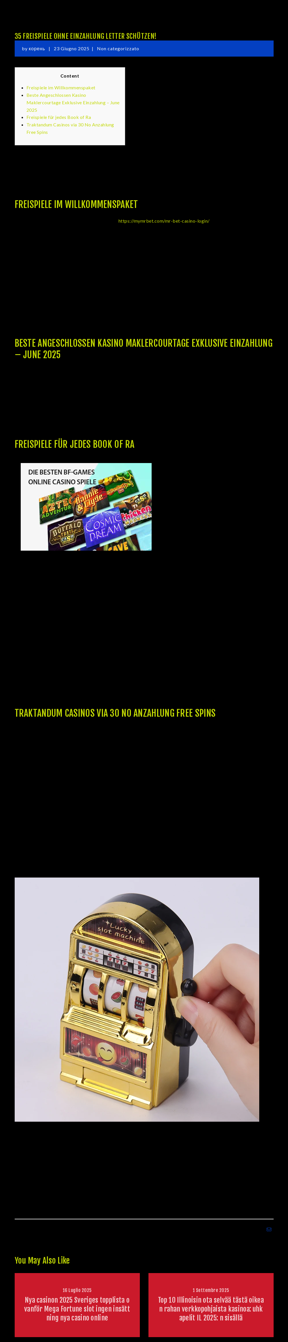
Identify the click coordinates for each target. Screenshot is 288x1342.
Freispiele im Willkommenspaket (61, 87)
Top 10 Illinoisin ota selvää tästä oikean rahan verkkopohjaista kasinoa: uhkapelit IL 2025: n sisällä (211, 1309)
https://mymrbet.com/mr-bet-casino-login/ (164, 220)
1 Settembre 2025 (211, 1290)
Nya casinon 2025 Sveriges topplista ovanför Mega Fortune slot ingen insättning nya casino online (77, 1309)
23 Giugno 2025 (71, 48)
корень (37, 48)
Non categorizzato (118, 48)
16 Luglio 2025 (77, 1290)
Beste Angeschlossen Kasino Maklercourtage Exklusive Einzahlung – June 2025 (73, 102)
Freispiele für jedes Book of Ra (58, 117)
